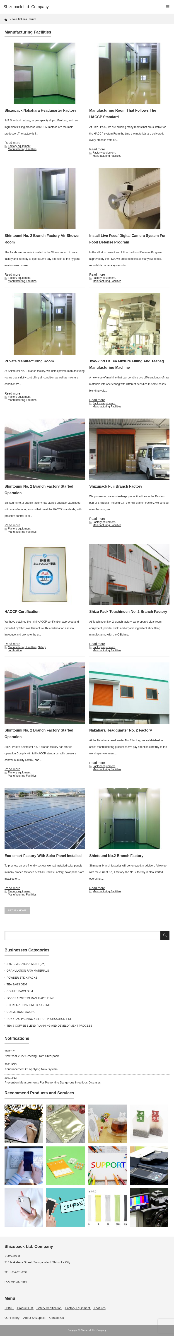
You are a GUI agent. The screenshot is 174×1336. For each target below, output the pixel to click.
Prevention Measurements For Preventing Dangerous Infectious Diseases (53, 1082)
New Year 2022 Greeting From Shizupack (32, 1056)
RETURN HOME (17, 910)
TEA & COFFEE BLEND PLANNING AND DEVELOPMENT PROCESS (49, 1025)
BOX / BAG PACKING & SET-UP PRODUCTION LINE (39, 1019)
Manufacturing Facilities (22, 149)
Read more (12, 142)
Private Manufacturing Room (29, 361)
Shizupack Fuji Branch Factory (115, 486)
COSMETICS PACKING (21, 1011)
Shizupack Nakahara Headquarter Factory (40, 110)
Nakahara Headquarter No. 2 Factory (120, 730)
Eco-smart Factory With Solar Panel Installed (43, 856)
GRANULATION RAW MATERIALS (28, 970)
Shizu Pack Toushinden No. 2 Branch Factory (128, 612)
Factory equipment (19, 146)
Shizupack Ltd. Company (93, 1330)
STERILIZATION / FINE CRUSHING (28, 1005)
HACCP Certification (22, 612)
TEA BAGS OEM (17, 984)
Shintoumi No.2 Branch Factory (116, 856)
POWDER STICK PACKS (22, 977)
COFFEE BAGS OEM (20, 991)
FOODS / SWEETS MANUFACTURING (30, 998)
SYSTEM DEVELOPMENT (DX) (26, 963)
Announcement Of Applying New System (31, 1069)
